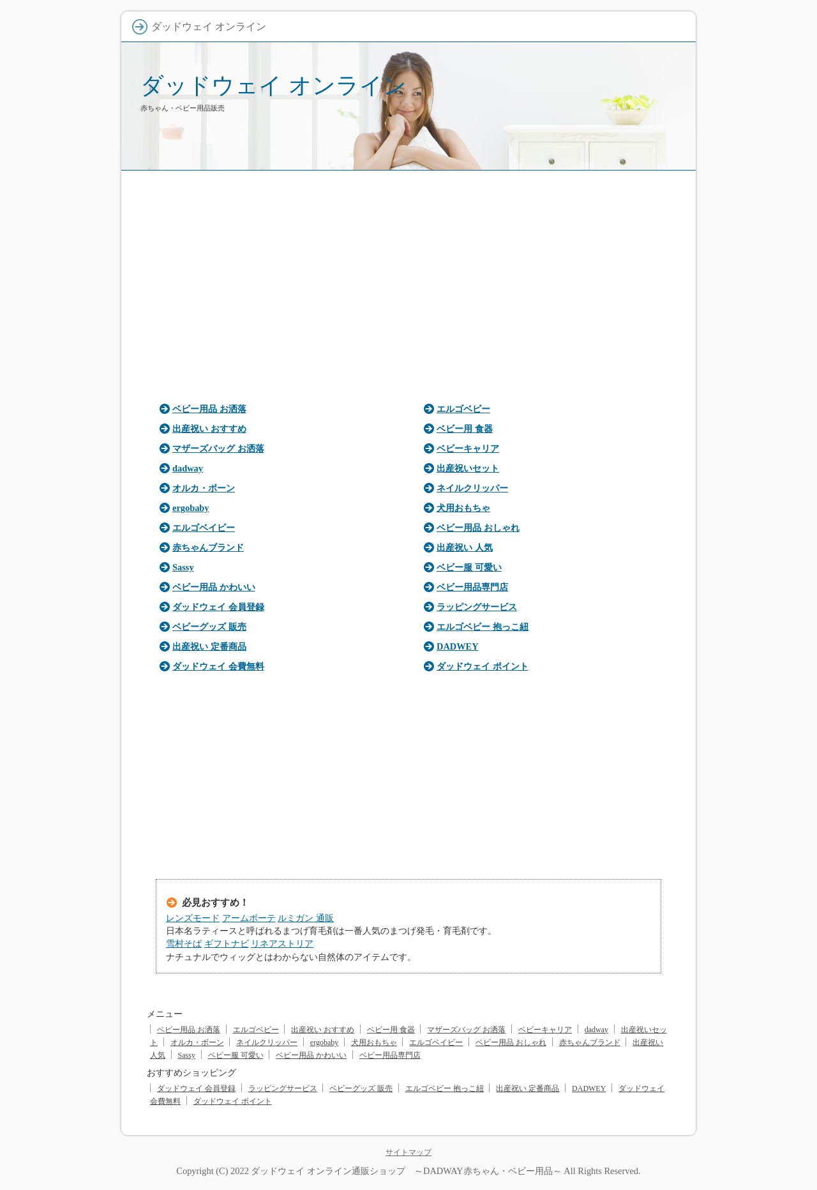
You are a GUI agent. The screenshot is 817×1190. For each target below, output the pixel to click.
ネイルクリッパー (472, 488)
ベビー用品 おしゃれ (478, 528)
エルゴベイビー (203, 528)
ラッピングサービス (477, 607)
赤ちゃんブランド (208, 547)
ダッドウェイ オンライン (273, 85)
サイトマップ (408, 1152)
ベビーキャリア (468, 448)
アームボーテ (249, 918)
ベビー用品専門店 (472, 587)
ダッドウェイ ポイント (482, 666)
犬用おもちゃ (463, 508)
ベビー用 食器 (465, 428)
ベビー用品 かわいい (213, 587)
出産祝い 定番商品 (209, 646)
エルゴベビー (463, 409)
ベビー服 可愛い (469, 567)
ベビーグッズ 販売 (209, 627)
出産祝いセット (468, 468)
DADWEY (458, 646)
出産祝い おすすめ (209, 428)
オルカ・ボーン (203, 488)
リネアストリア (282, 943)
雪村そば (184, 943)
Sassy (183, 567)
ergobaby (190, 508)
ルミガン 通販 (306, 918)
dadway (187, 468)
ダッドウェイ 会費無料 (218, 666)
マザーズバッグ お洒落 (218, 448)
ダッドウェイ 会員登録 (218, 607)
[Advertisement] (408, 282)
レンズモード (193, 918)
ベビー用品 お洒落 (209, 409)
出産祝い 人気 (465, 547)
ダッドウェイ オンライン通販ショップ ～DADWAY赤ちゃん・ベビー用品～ (406, 1171)
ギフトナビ (226, 943)
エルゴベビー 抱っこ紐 (482, 627)
